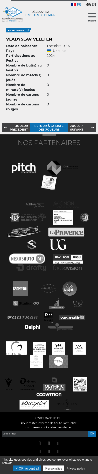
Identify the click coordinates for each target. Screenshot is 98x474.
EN (91, 4)
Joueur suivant (76, 127)
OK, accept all (27, 468)
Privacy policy (75, 468)
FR (76, 4)
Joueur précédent (19, 127)
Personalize (53, 468)
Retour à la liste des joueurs (48, 127)
